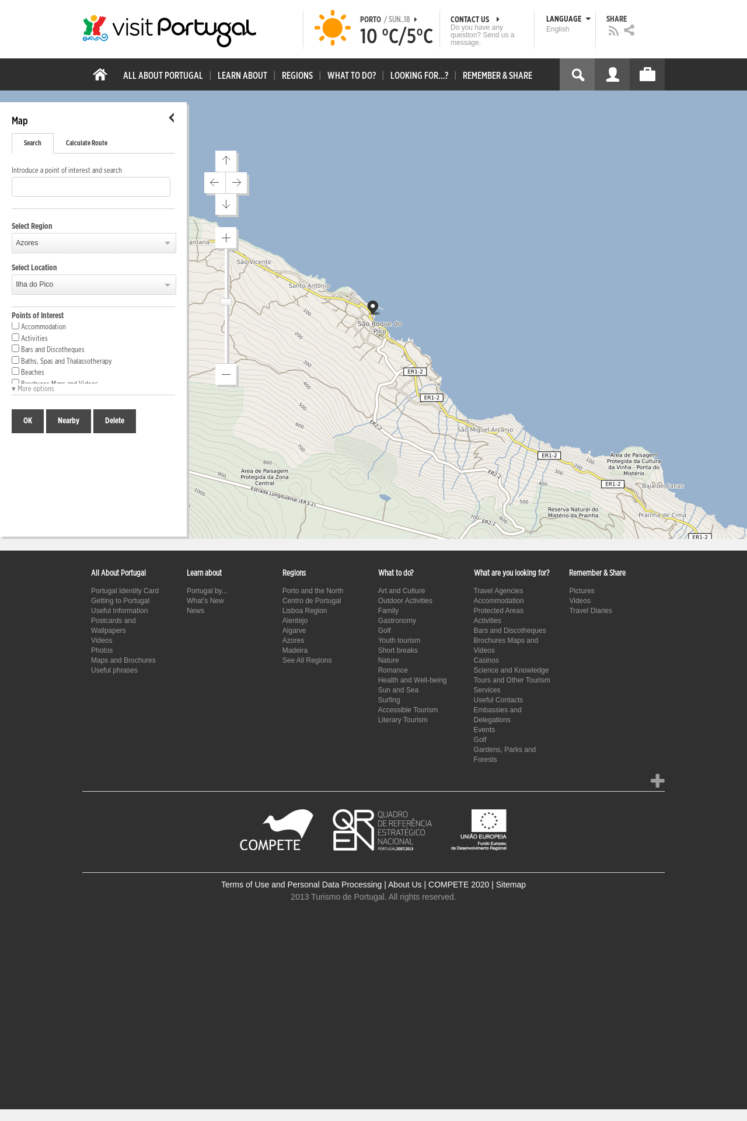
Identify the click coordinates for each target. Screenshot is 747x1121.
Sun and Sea (398, 690)
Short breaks (398, 650)
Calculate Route (86, 143)
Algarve (294, 630)
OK (27, 421)
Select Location (34, 268)
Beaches (28, 372)
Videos (101, 640)
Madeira (295, 650)
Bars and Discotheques (48, 349)
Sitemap (511, 884)
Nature (388, 660)
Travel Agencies (498, 591)
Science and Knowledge (511, 670)
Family (388, 611)
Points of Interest (38, 316)
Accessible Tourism (408, 710)
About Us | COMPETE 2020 (438, 884)
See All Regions (307, 660)
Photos (102, 650)
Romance (393, 670)
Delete (114, 421)
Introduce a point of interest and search (67, 171)
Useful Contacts (498, 700)
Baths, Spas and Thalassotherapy (62, 360)
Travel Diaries (590, 611)
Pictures (581, 591)
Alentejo (295, 621)
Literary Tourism (403, 720)
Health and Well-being (412, 680)
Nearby (68, 421)
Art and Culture (401, 591)
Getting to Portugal (120, 601)
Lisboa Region (304, 611)
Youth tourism (399, 640)
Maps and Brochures (123, 660)
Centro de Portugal (311, 601)
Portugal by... (207, 591)
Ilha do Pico (34, 284)
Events (484, 730)
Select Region (32, 226)
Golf (384, 630)
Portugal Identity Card (125, 591)
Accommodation (39, 326)
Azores (27, 243)
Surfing (389, 700)
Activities (30, 338)
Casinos (486, 660)
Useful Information (119, 611)
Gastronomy (397, 621)
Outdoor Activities (405, 601)
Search (32, 143)
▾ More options (33, 389)
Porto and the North (313, 591)
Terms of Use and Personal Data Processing (301, 884)
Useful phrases (114, 670)
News (195, 611)
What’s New (205, 601)
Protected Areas (498, 611)
